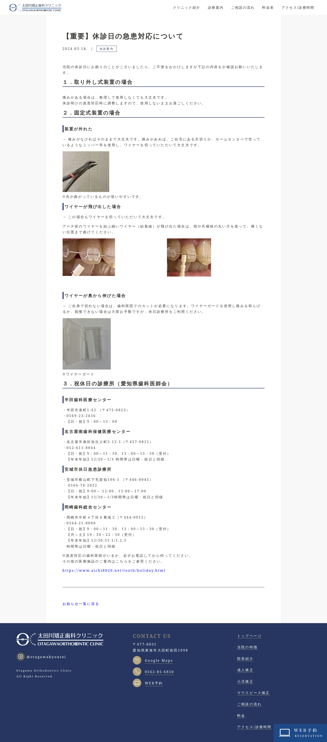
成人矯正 (245, 670)
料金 (241, 715)
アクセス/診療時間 (298, 7)
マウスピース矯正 (253, 692)
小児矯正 (245, 681)
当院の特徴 (247, 647)
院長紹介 (245, 658)
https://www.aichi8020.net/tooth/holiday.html (114, 570)
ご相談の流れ (243, 7)
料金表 (268, 7)
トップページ (249, 635)
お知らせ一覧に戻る (81, 603)
